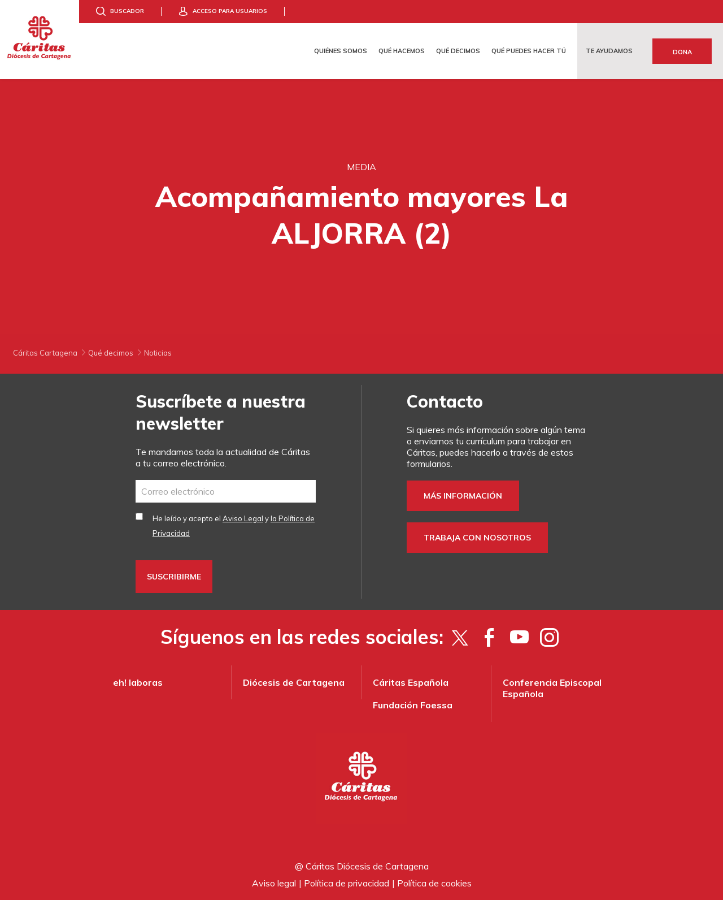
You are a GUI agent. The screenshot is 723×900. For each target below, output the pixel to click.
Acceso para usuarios (230, 11)
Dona (682, 52)
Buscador (127, 11)
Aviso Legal (243, 518)
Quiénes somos (340, 51)
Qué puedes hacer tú (528, 51)
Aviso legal (274, 883)
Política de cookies (434, 883)
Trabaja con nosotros (477, 538)
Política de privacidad (346, 883)
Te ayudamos (609, 51)
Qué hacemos (401, 51)
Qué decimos (458, 51)
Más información (463, 496)
